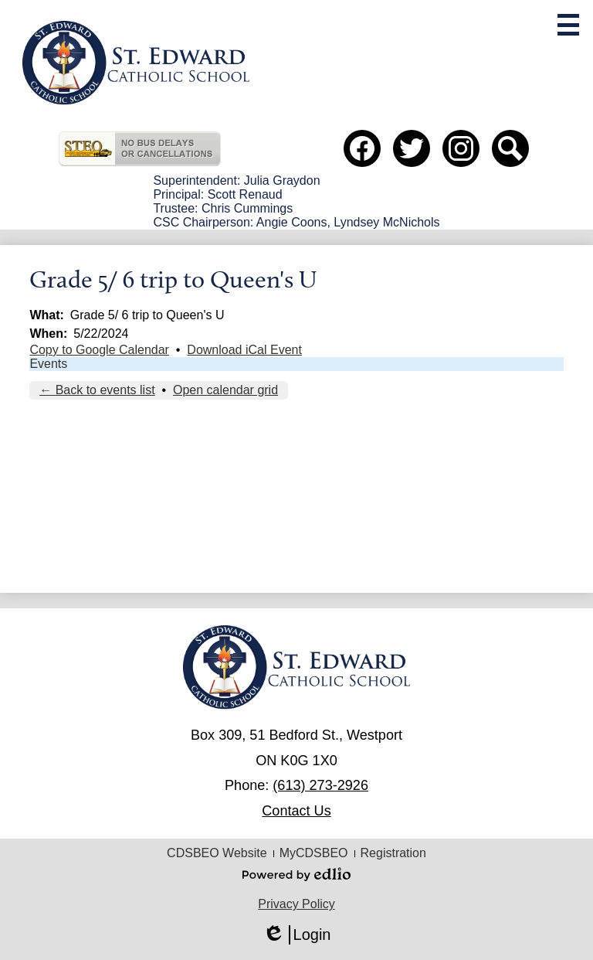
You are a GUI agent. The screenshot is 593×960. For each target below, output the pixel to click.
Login (297, 935)
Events (48, 363)
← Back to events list (96, 390)
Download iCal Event (244, 349)
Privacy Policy (296, 904)
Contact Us (296, 811)
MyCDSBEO (314, 853)
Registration (393, 853)
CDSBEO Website (217, 853)
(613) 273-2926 (320, 785)
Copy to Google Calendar (99, 349)
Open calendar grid (225, 390)
